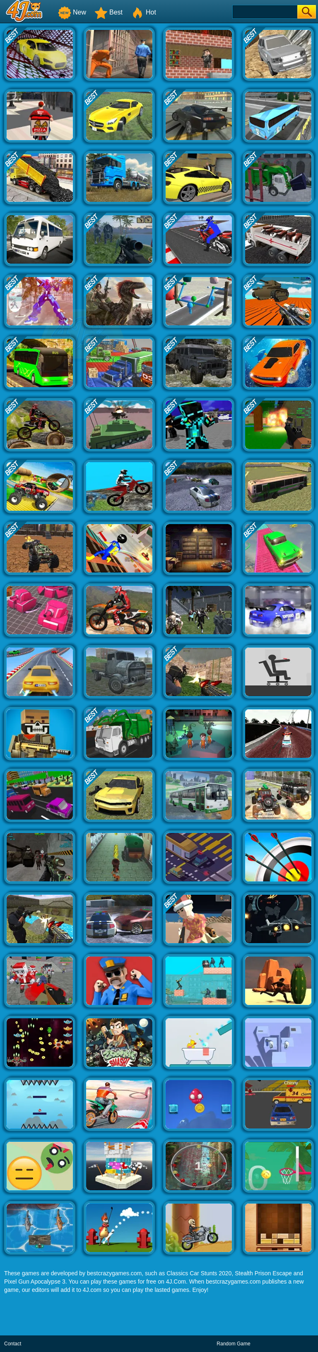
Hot (143, 12)
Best (108, 12)
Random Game (233, 1344)
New (72, 12)
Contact (12, 1344)
